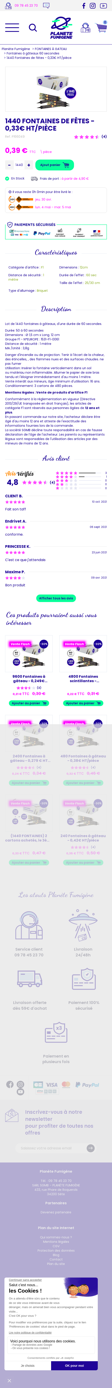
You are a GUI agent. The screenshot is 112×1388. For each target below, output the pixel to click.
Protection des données (56, 1250)
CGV (56, 1246)
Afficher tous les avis (56, 598)
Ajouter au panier (26, 703)
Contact (56, 1259)
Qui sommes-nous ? (56, 1237)
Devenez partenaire (56, 1212)
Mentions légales (56, 1241)
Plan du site (56, 1264)
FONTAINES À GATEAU (51, 49)
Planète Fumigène (16, 49)
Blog (56, 1255)
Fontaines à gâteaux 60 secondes (33, 53)
